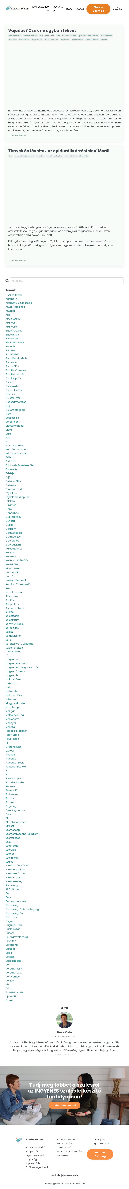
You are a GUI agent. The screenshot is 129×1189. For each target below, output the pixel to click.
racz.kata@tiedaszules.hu (64, 1175)
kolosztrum (12, 620)
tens (8, 897)
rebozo (10, 787)
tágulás (10, 921)
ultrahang (12, 945)
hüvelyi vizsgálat (16, 580)
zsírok (9, 989)
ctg (41, 36)
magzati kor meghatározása (23, 668)
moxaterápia (13, 707)
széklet (10, 854)
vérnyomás (83, 156)
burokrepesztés (15, 374)
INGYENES (57, 8)
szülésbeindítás (15, 870)
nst (7, 743)
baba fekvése (14, 331)
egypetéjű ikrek (15, 446)
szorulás (11, 850)
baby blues (12, 335)
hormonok (12, 572)
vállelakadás (13, 961)
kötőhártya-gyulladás (19, 644)
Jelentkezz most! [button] (64, 1106)
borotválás (12, 366)
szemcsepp (13, 830)
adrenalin (11, 299)
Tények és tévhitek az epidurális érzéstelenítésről (60, 151)
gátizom (11, 529)
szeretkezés (13, 838)
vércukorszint (14, 969)
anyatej (10, 311)
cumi (9, 414)
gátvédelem (13, 545)
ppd (8, 771)
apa (8, 315)
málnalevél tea (15, 715)
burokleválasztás (16, 370)
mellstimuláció (14, 695)
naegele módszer (16, 731)
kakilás (10, 600)
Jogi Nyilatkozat (66, 1140)
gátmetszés (13, 537)
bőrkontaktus (14, 390)
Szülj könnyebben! (37, 1167)
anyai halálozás (15, 307)
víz (7, 985)
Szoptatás (32, 1152)
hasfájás (11, 557)
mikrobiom (12, 699)
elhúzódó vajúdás (69, 36)
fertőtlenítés (13, 481)
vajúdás (104, 40)
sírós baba (12, 889)
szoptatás (12, 846)
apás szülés (13, 319)
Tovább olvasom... (18, 135)
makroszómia (14, 679)
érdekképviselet (15, 993)
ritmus (10, 798)
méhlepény (12, 719)
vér (8, 965)
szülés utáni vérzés (17, 866)
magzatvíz (64, 40)
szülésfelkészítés (16, 874)
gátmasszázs (14, 533)
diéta (9, 430)
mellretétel (12, 691)
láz (7, 656)
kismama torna (15, 608)
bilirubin (10, 351)
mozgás (10, 711)
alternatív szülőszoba (19, 303)
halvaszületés (14, 549)
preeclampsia (14, 779)
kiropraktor (12, 604)
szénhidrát (12, 858)
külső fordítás (14, 648)
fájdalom (13, 40)
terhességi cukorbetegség (22, 909)
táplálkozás (13, 929)
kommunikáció (15, 624)
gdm (9, 509)
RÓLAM (80, 8)
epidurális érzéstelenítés (88, 36)
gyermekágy (13, 517)
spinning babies (92, 40)
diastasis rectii (15, 426)
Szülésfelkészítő (35, 1148)
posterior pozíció (16, 767)
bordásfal (11, 362)
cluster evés (13, 398)
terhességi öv (14, 913)
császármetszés (30, 36)
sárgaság (12, 885)
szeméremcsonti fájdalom (22, 834)
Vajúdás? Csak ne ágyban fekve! (43, 30)
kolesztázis (12, 616)
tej (7, 893)
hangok (10, 553)
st (7, 818)
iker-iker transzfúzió (18, 584)
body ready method (18, 358)
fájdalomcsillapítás (55, 156)
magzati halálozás (17, 664)
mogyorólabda (77, 40)
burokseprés (13, 378)
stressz (10, 826)
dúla (47, 36)
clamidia (11, 394)
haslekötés (12, 565)
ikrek (8, 588)
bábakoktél (12, 386)
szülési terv (13, 878)
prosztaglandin (15, 783)
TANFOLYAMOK (40, 8)
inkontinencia (14, 592)
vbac (9, 953)
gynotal (10, 521)
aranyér (10, 323)
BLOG (69, 8)
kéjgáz (9, 632)
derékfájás (12, 422)
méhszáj (10, 727)
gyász (9, 525)
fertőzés (11, 485)
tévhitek (11, 941)
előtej (9, 457)
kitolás (10, 612)
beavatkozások (15, 36)
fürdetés (11, 505)
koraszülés (12, 628)
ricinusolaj (12, 794)
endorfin (11, 461)
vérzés (10, 981)
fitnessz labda (106, 36)
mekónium (12, 683)
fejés (9, 477)
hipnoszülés (13, 569)
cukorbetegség (15, 410)
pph (8, 775)
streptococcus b (16, 822)
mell (8, 687)
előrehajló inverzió (16, 454)
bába (9, 382)
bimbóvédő (13, 355)
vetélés (10, 957)
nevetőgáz (12, 739)
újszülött (11, 997)
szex (8, 842)
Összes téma (14, 295)
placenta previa (15, 763)
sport (9, 814)
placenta (11, 759)
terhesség (12, 905)
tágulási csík (14, 925)
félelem (10, 501)
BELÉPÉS (117, 8)
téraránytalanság (17, 937)
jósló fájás (12, 596)
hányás (10, 576)
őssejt (9, 1001)
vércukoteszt (14, 973)
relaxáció (11, 790)
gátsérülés (12, 541)
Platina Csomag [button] (98, 9)
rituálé (10, 802)
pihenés (10, 755)
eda (52, 36)
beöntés (11, 347)
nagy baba (12, 735)
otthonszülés (14, 747)
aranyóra (11, 327)
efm (58, 36)
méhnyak (11, 723)
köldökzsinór (24, 40)
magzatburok (37, 40)
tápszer (10, 933)
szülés (9, 862)
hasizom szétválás (17, 561)
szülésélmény (14, 882)
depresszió (12, 418)
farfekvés (11, 469)
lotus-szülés (13, 652)
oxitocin (10, 751)
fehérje (10, 473)
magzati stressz (51, 40)
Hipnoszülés (33, 1163)
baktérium (12, 339)
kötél (9, 640)
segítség (11, 806)
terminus (11, 917)
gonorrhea (12, 513)
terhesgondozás (16, 901)
